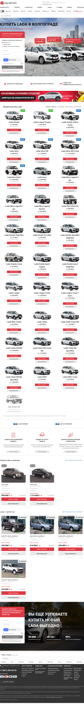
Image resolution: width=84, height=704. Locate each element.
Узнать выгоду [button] (12, 67)
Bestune (46, 11)
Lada (76, 11)
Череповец (79, 662)
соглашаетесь (47, 691)
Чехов (59, 662)
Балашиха (21, 662)
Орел (12, 662)
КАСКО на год (6, 42)
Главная (2, 15)
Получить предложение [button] (12, 637)
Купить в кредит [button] (14, 130)
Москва (4, 662)
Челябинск (69, 662)
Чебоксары (50, 662)
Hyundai (62, 11)
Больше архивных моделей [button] (14, 411)
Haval (15, 11)
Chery (8, 11)
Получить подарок (70, 451)
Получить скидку (13, 451)
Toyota (38, 11)
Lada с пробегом (7, 512)
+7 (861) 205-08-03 (46, 4)
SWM (54, 11)
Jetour (23, 11)
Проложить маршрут (7, 681)
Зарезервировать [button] (14, 133)
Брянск (40, 662)
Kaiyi (30, 11)
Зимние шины (6, 44)
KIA (69, 11)
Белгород (31, 662)
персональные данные (29, 691)
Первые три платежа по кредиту (11, 46)
